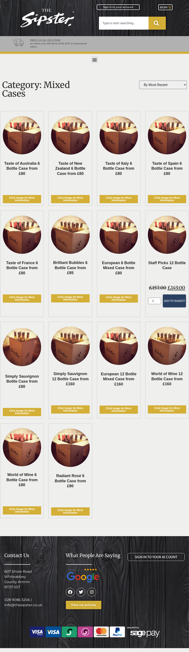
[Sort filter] (163, 85)
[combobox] (124, 23)
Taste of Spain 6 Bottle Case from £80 (167, 168)
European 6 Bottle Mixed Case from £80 (118, 268)
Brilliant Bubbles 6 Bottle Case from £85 (70, 267)
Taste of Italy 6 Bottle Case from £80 (118, 168)
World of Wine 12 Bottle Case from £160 (167, 379)
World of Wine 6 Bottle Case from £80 (22, 480)
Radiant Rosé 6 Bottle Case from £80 (70, 481)
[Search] (157, 23)
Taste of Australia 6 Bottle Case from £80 (22, 168)
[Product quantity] (154, 301)
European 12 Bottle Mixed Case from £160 (118, 379)
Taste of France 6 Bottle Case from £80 (22, 268)
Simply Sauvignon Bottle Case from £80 (22, 381)
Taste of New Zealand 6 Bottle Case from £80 (70, 168)
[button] (94, 59)
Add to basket (174, 300)
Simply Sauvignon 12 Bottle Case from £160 (70, 379)
